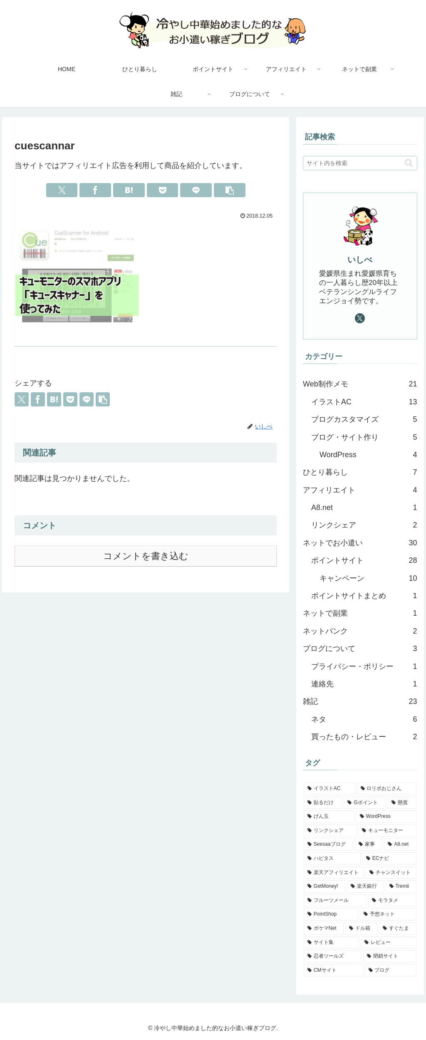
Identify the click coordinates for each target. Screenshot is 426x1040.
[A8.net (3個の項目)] (400, 844)
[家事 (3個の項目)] (368, 844)
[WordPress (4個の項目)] (386, 816)
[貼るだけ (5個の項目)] (323, 803)
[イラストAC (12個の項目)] (329, 788)
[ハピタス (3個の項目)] (332, 858)
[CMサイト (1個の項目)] (333, 970)
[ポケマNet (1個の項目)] (324, 928)
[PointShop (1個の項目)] (331, 914)
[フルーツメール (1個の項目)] (335, 900)
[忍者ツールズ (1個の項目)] (333, 956)
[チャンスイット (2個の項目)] (391, 873)
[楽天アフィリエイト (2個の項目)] (334, 873)
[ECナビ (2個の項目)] (389, 858)
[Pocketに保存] (162, 190)
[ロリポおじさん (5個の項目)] (386, 788)
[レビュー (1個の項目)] (388, 942)
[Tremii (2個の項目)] (401, 886)
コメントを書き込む (145, 556)
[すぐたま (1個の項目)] (397, 928)
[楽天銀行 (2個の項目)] (365, 886)
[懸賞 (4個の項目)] (402, 803)
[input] (360, 163)
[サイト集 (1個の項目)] (331, 942)
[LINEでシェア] (196, 190)
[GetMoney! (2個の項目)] (324, 886)
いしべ (359, 259)
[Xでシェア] (62, 190)
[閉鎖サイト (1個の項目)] (389, 956)
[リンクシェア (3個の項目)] (330, 831)
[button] (229, 190)
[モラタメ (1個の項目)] (392, 900)
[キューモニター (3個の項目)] (387, 831)
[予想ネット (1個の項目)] (388, 914)
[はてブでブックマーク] (129, 190)
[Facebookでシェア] (95, 190)
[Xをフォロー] (360, 318)
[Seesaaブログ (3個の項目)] (328, 844)
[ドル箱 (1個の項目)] (361, 928)
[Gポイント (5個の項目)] (365, 803)
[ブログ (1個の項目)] (390, 970)
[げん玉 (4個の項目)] (329, 816)
